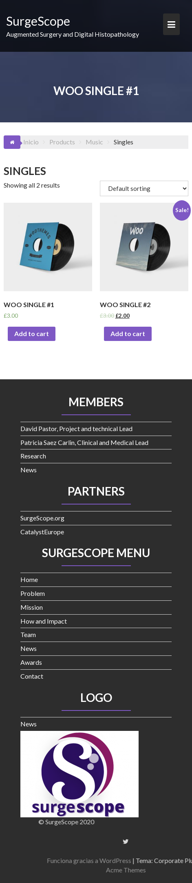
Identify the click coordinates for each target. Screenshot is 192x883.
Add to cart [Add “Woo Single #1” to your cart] (31, 333)
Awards (31, 662)
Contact (31, 676)
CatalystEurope (42, 532)
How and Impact (43, 621)
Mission (31, 607)
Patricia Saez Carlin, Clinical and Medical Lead (84, 442)
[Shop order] (144, 188)
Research (33, 456)
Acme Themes (170, 870)
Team (28, 634)
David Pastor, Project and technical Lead (76, 428)
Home (29, 579)
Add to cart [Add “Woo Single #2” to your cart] (127, 333)
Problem (32, 593)
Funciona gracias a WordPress (133, 860)
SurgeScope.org (42, 518)
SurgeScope (38, 20)
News (28, 470)
